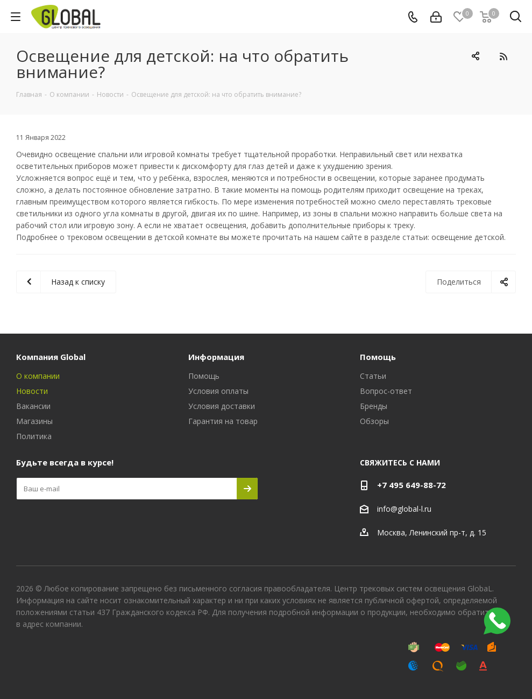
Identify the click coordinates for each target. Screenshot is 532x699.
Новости (32, 391)
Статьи (373, 376)
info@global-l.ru (404, 509)
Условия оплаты (218, 391)
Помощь (203, 376)
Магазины (34, 421)
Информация (216, 356)
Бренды (373, 406)
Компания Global (51, 356)
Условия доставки (221, 406)
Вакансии (33, 406)
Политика (34, 436)
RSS (503, 56)
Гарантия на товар (223, 421)
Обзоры (374, 421)
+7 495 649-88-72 (411, 484)
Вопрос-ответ (386, 391)
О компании (38, 376)
